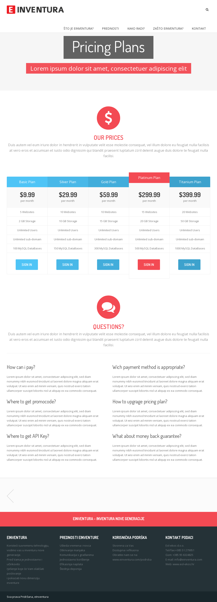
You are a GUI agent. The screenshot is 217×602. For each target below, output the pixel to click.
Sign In (27, 265)
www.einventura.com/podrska (132, 559)
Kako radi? (136, 28)
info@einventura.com (188, 559)
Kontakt (199, 28)
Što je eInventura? (78, 28)
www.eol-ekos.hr (183, 564)
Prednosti (110, 28)
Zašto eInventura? (168, 28)
